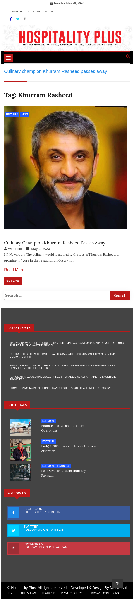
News (25, 114)
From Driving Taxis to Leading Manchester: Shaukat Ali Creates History (60, 388)
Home (10, 593)
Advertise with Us (40, 11)
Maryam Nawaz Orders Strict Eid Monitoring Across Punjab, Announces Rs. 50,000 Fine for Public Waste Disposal (67, 344)
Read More (14, 269)
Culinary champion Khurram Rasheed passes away (54, 243)
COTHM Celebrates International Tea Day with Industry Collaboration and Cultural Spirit (62, 355)
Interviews (28, 593)
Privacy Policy (71, 593)
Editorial (48, 421)
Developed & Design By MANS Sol (99, 588)
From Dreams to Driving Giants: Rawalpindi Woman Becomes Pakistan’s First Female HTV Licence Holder (63, 366)
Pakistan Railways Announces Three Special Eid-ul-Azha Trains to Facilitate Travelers (63, 378)
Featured (12, 114)
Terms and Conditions (103, 593)
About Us (16, 11)
